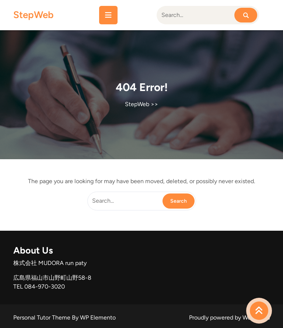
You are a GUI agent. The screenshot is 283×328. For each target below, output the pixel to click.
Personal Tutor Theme (42, 317)
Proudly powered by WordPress (229, 317)
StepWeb (33, 15)
